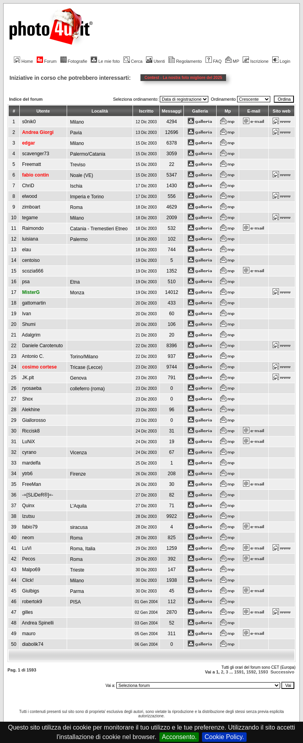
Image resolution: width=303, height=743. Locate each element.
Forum (47, 61)
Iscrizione (255, 61)
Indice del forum (26, 99)
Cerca (132, 61)
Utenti (155, 61)
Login (281, 61)
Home (23, 61)
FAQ (214, 61)
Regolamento (185, 61)
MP (232, 61)
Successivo (282, 672)
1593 (263, 672)
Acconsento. (179, 737)
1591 (239, 672)
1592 (251, 672)
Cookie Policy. (224, 737)
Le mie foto (105, 61)
